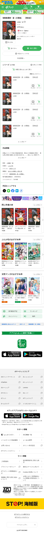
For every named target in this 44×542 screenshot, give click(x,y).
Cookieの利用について (30, 472)
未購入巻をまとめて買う (23, 69)
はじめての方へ (7, 435)
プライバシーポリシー (8, 467)
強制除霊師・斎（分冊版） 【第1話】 (26, 77)
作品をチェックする (23, 53)
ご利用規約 (4, 461)
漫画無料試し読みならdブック (9, 324)
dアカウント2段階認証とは (9, 472)
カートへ (14, 48)
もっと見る (37, 205)
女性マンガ (12, 168)
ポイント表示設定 (29, 445)
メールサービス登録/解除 (9, 440)
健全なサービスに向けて (31, 467)
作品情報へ (21, 58)
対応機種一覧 (27, 435)
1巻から (32, 74)
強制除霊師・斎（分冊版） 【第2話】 (26, 93)
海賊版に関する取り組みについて (9, 478)
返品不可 (19, 38)
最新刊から (38, 74)
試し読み (10, 42)
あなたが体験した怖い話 (15, 171)
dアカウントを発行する (22, 514)
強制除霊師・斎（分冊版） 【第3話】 (26, 109)
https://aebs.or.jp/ (19, 495)
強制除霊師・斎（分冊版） (17, 174)
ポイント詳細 (21, 33)
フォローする (25, 22)
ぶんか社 (10, 166)
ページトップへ (22, 525)
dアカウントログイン (8, 451)
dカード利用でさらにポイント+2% (25, 36)
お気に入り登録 (37, 64)
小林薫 (19, 22)
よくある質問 (27, 440)
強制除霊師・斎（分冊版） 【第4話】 (26, 126)
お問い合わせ (5, 445)
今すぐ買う (33, 48)
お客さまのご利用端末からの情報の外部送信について (31, 478)
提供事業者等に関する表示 (31, 461)
